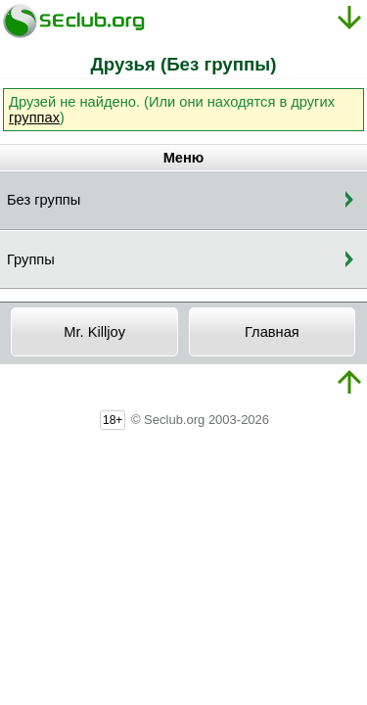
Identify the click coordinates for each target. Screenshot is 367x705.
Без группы (43, 200)
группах (34, 117)
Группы (31, 259)
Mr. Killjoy (94, 332)
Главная (272, 332)
